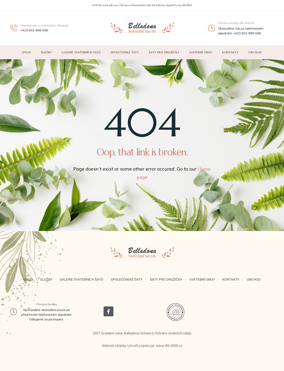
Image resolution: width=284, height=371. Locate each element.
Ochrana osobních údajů (173, 333)
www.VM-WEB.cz (169, 346)
